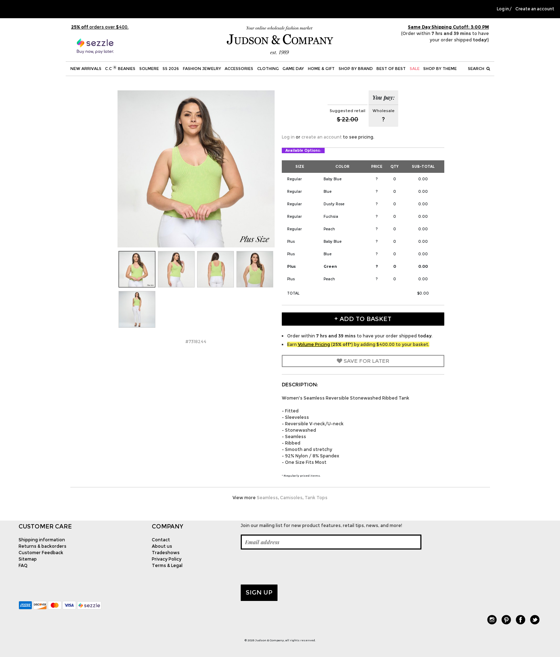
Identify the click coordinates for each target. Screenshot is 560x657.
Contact (161, 539)
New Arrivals (85, 68)
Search (479, 68)
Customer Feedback (41, 552)
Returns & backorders (42, 546)
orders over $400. (100, 27)
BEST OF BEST (391, 68)
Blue (327, 191)
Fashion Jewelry (202, 68)
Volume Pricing (314, 344)
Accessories (239, 68)
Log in (503, 8)
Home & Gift (321, 68)
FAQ (23, 565)
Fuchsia (331, 216)
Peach (329, 229)
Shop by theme (440, 68)
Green (330, 266)
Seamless (267, 497)
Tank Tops (316, 497)
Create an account (534, 8)
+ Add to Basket (362, 318)
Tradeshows (166, 552)
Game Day (293, 68)
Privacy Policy (166, 559)
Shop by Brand (356, 68)
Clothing (268, 68)
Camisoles (291, 497)
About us (162, 546)
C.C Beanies (120, 68)
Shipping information (42, 539)
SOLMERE (149, 68)
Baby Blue (332, 179)
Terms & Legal (167, 565)
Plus (291, 241)
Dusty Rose (334, 204)
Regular (294, 179)
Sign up (259, 592)
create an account (321, 137)
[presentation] (295, 567)
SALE (415, 68)
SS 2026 (170, 68)
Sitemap (28, 559)
